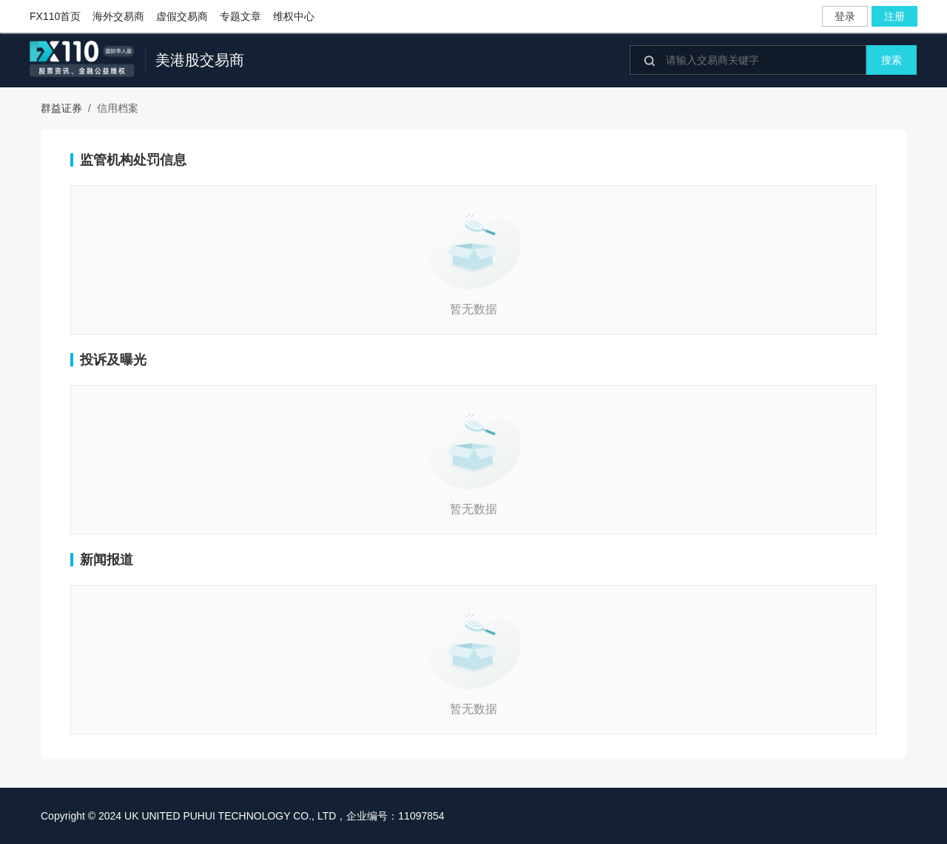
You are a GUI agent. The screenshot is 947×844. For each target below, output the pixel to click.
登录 (845, 16)
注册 (894, 16)
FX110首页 (55, 16)
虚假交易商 (182, 16)
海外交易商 (118, 16)
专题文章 (240, 16)
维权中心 (293, 16)
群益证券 (61, 108)
